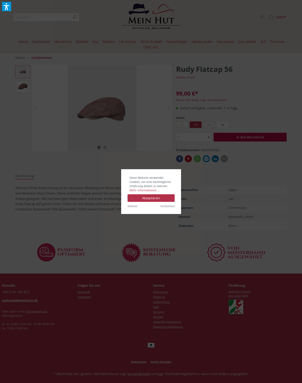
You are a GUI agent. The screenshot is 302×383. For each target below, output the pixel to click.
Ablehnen (133, 205)
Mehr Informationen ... (145, 190)
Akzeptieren (151, 198)
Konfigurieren (167, 205)
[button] (6, 6)
